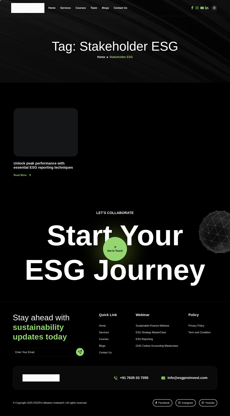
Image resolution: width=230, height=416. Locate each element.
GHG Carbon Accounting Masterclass (157, 345)
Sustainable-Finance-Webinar (152, 325)
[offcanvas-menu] (214, 8)
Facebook (162, 402)
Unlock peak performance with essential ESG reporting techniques (43, 165)
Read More (23, 175)
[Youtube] (201, 7)
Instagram (185, 402)
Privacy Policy (196, 325)
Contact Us (120, 8)
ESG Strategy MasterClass (151, 332)
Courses (81, 8)
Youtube (208, 402)
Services (65, 8)
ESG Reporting (144, 339)
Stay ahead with (41, 327)
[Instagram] (197, 7)
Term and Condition (199, 332)
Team (94, 8)
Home (51, 8)
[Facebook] (192, 7)
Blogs (105, 8)
